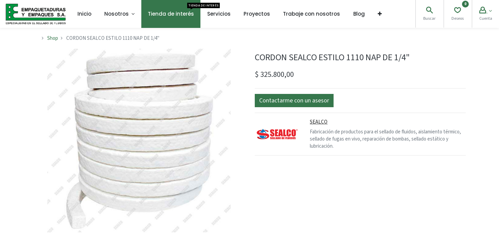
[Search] (429, 11)
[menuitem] (84, 14)
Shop (52, 38)
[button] (379, 14)
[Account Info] (485, 11)
